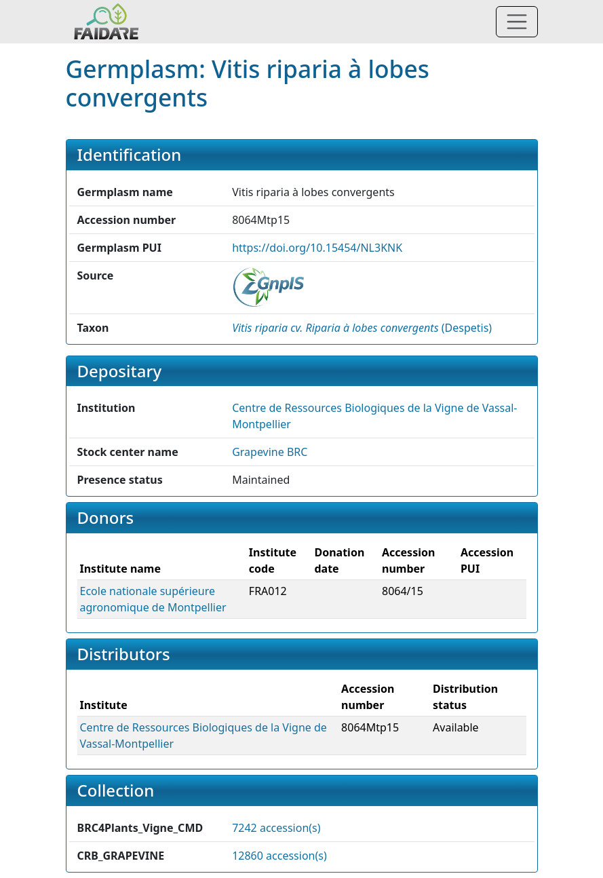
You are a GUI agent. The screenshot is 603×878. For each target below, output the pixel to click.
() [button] (362, 327)
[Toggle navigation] (517, 21)
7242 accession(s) (276, 827)
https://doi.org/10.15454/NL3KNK (317, 247)
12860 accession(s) (279, 855)
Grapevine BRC (269, 451)
